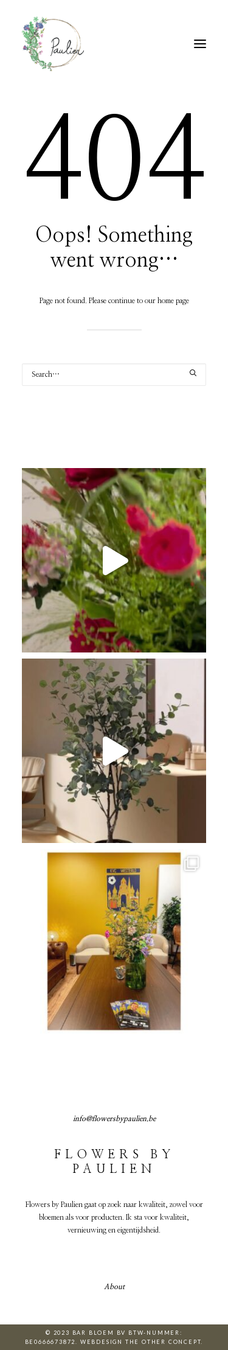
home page (173, 300)
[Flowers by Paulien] (53, 43)
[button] (200, 44)
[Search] (114, 374)
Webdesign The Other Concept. (141, 1341)
